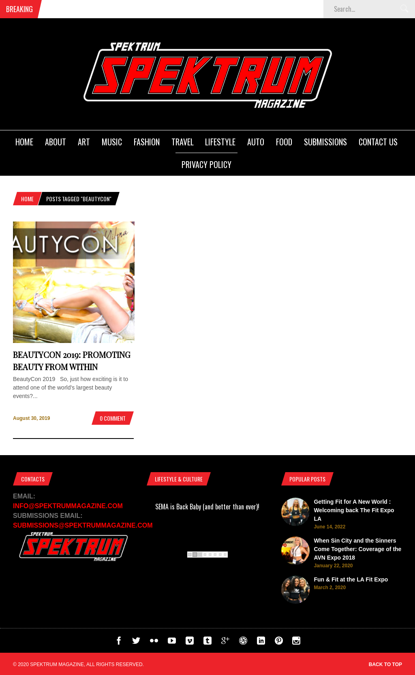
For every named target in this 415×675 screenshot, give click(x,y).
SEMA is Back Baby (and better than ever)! (207, 506)
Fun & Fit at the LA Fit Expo (351, 579)
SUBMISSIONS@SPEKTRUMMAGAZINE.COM (83, 525)
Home (24, 142)
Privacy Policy (206, 164)
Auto (255, 142)
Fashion (147, 142)
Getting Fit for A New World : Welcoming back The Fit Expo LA (354, 510)
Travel (182, 142)
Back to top (385, 664)
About (55, 142)
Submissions (325, 142)
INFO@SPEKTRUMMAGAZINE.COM (68, 506)
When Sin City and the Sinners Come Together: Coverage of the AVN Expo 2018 (357, 549)
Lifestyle (220, 142)
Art (84, 142)
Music (112, 142)
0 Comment (113, 418)
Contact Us (378, 142)
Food (284, 142)
